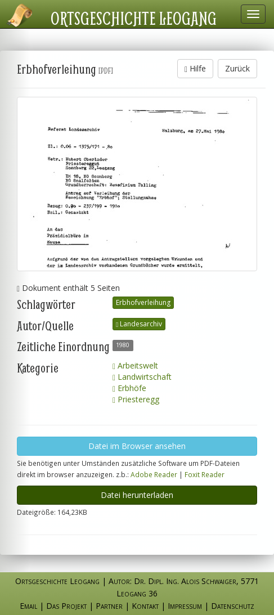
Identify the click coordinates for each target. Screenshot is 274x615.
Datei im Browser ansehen (137, 446)
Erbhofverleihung (143, 302)
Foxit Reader (204, 474)
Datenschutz (232, 605)
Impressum (185, 605)
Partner (109, 605)
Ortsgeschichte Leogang (134, 18)
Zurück (237, 68)
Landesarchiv (139, 324)
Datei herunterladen (137, 495)
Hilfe (195, 68)
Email (28, 605)
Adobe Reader (154, 474)
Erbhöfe (129, 388)
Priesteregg (136, 399)
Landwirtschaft (142, 376)
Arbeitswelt (135, 365)
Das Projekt (66, 605)
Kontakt (145, 605)
